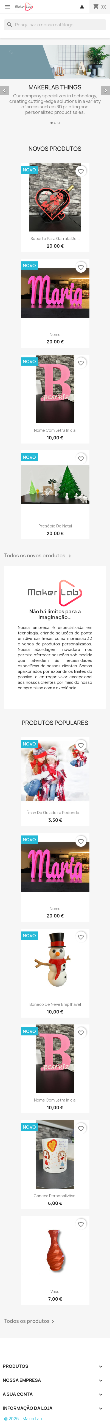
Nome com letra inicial (55, 430)
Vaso (55, 1291)
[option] (55, 85)
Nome (55, 334)
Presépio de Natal (55, 526)
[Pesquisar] (55, 24)
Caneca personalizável (55, 1195)
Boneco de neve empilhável (55, 1004)
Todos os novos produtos (38, 556)
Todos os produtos (30, 1321)
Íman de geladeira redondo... (55, 812)
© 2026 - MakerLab (23, 1419)
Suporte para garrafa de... (55, 238)
